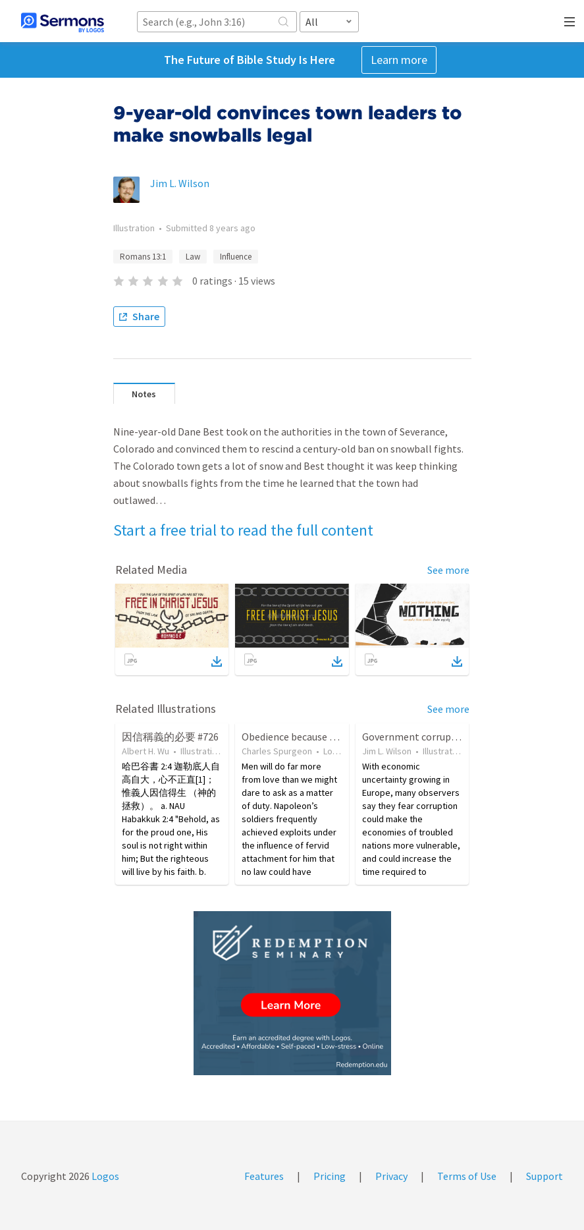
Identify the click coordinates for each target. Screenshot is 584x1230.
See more (448, 569)
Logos (104, 1176)
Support (544, 1176)
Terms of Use (466, 1176)
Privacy (391, 1176)
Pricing (329, 1176)
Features (264, 1176)
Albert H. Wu (145, 751)
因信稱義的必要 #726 (170, 736)
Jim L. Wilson (179, 183)
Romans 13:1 (143, 256)
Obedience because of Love (302, 736)
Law (193, 256)
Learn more (399, 59)
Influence (236, 256)
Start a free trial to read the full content (243, 530)
